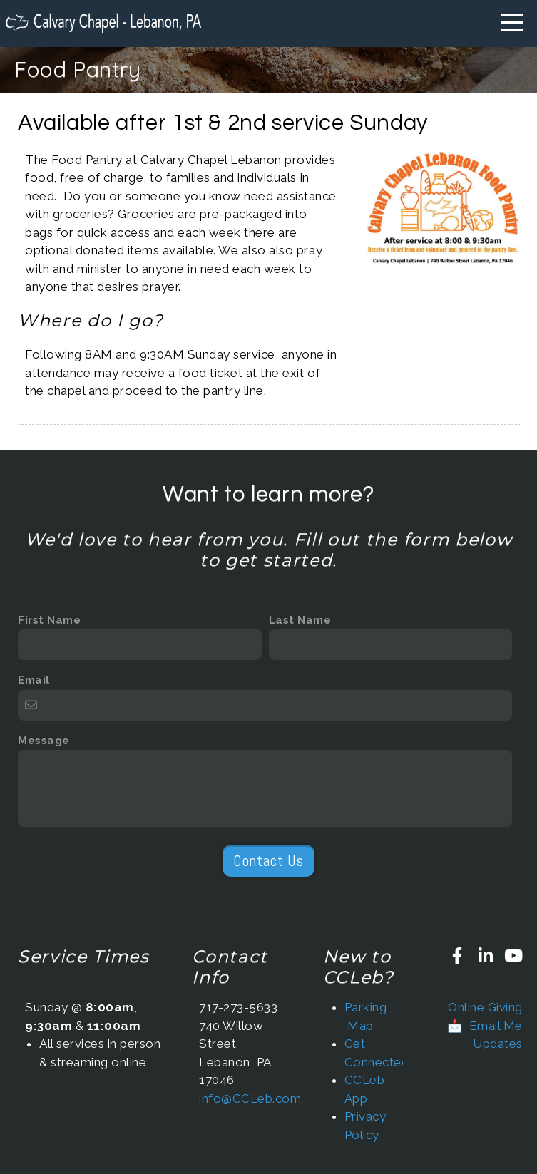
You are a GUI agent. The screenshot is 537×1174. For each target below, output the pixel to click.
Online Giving (485, 1007)
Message (44, 740)
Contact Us (268, 860)
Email (34, 680)
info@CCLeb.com (250, 1098)
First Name (49, 620)
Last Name (300, 620)
